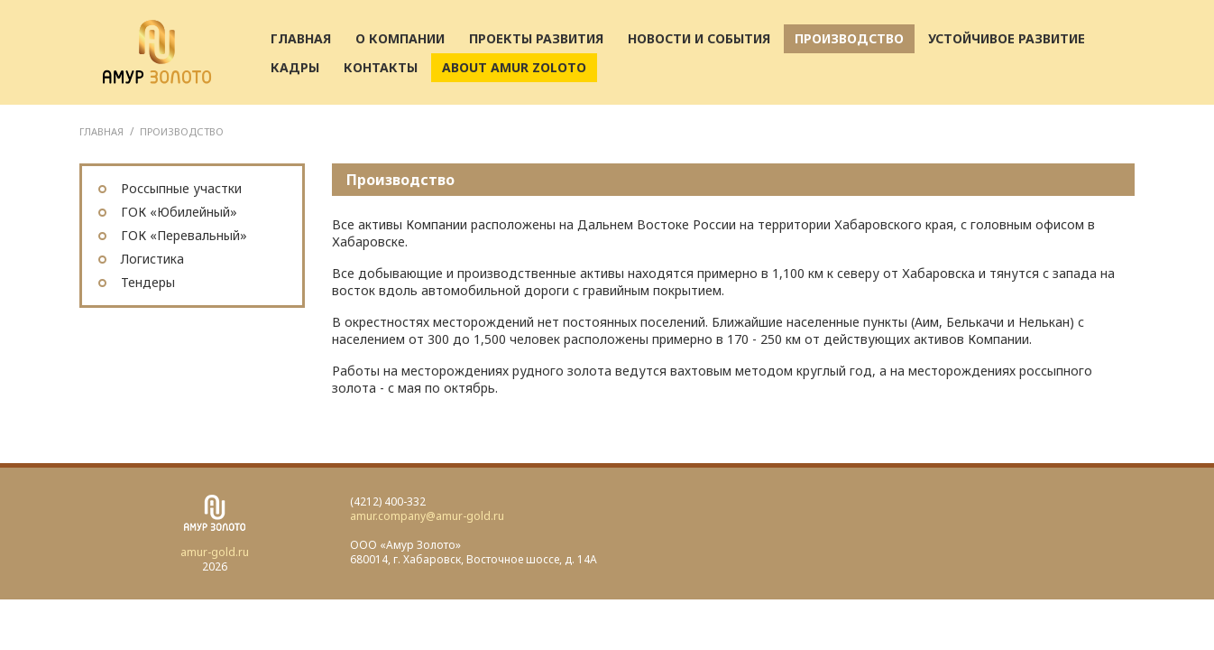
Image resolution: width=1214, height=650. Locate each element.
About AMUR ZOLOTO (514, 67)
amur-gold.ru (214, 552)
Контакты (381, 67)
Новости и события (699, 38)
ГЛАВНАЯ (101, 131)
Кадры (295, 67)
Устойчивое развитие (1006, 38)
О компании (400, 38)
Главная (301, 38)
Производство (849, 38)
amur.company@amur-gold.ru (427, 516)
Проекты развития (536, 38)
